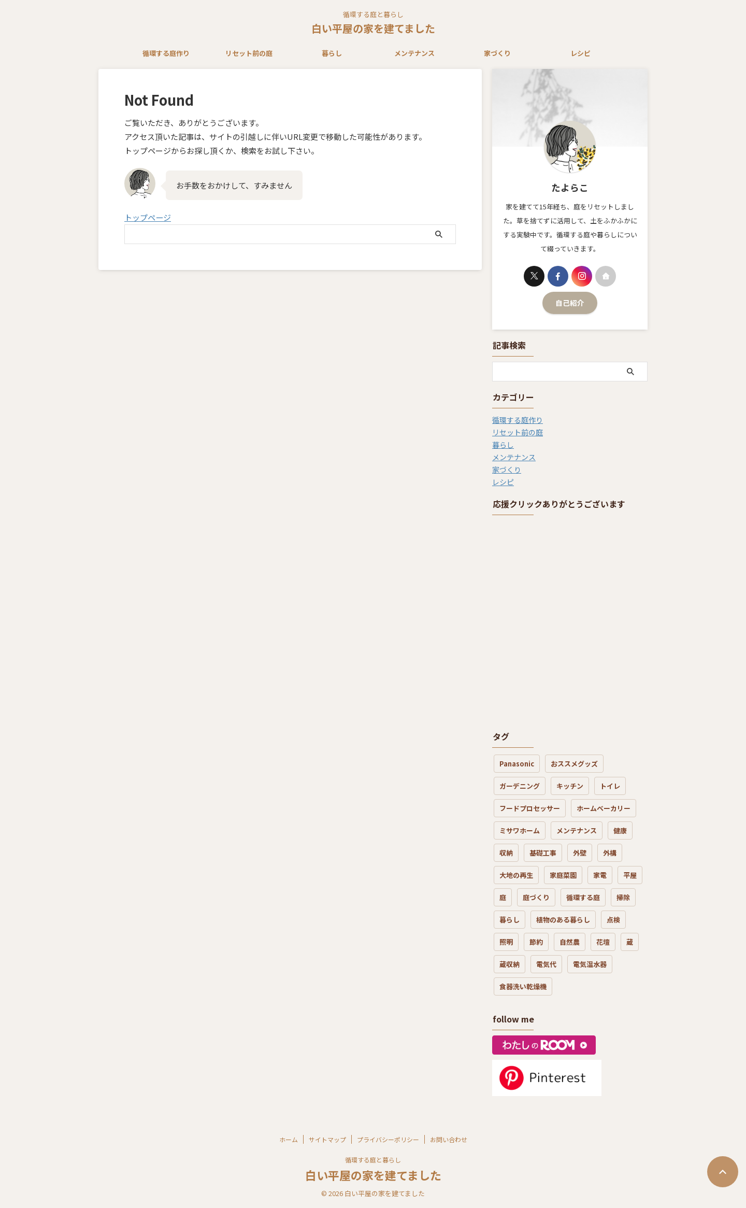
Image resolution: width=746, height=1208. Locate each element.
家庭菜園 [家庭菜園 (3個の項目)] (563, 875)
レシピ (580, 53)
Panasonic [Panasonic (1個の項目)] (516, 764)
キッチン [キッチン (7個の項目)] (569, 786)
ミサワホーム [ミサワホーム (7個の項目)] (519, 830)
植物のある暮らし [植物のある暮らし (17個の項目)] (563, 920)
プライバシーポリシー (388, 1139)
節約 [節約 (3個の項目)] (536, 942)
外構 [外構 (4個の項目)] (609, 853)
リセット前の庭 (248, 53)
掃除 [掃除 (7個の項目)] (623, 897)
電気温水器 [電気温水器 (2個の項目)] (590, 964)
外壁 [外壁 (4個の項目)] (579, 853)
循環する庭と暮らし (373, 1159)
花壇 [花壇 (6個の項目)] (603, 942)
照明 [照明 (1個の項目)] (506, 942)
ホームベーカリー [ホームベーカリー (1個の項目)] (603, 808)
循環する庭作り (166, 53)
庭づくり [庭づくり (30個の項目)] (536, 897)
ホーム (288, 1139)
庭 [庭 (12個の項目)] (502, 897)
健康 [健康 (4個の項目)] (620, 830)
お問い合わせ (448, 1139)
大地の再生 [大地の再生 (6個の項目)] (516, 875)
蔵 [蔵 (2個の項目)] (629, 942)
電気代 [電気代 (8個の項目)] (546, 964)
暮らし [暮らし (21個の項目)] (509, 920)
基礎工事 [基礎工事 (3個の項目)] (542, 853)
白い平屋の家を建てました (373, 28)
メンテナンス (414, 53)
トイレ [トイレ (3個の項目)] (610, 786)
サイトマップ (327, 1139)
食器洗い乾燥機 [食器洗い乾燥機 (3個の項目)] (523, 986)
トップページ (147, 217)
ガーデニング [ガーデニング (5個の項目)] (519, 786)
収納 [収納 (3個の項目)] (506, 853)
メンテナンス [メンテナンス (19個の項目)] (576, 830)
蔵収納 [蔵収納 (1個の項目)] (509, 964)
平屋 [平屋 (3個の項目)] (630, 875)
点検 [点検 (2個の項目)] (613, 920)
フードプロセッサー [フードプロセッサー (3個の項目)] (529, 808)
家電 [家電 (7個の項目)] (600, 875)
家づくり (497, 53)
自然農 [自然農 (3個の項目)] (570, 942)
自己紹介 (569, 302)
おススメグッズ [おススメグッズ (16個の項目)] (574, 764)
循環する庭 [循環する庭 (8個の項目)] (583, 897)
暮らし (332, 53)
